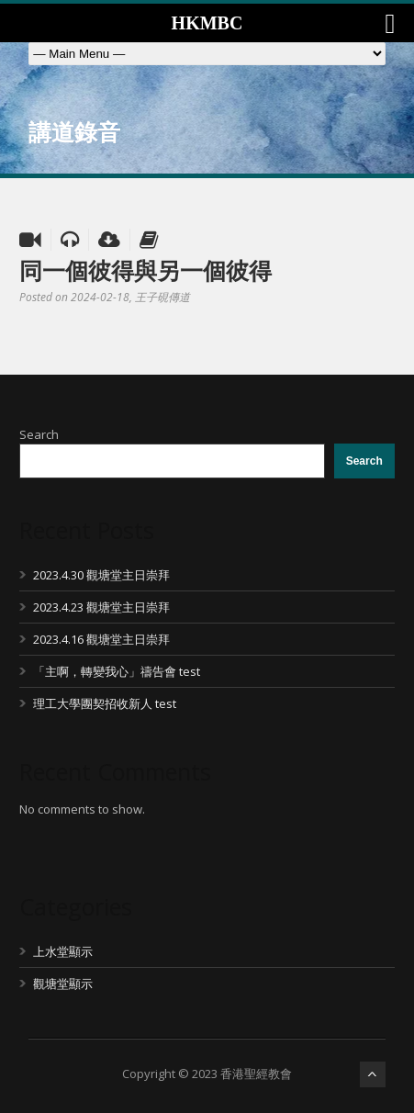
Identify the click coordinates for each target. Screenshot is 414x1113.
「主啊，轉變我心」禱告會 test (116, 671)
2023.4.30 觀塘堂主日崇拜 (101, 575)
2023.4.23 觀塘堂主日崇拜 (101, 607)
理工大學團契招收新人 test (104, 703)
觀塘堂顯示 (63, 983)
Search (39, 434)
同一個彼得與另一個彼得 (145, 270)
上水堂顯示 (63, 951)
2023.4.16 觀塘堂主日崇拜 (101, 639)
